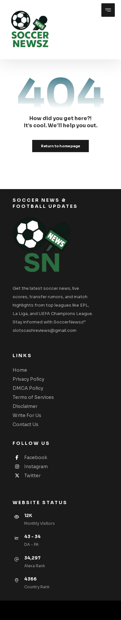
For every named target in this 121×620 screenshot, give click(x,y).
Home (20, 370)
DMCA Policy (28, 388)
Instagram (30, 466)
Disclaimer (25, 406)
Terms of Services (33, 397)
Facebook (30, 457)
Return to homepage (60, 146)
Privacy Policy (28, 379)
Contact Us (25, 424)
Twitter (27, 476)
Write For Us (27, 415)
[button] (108, 10)
